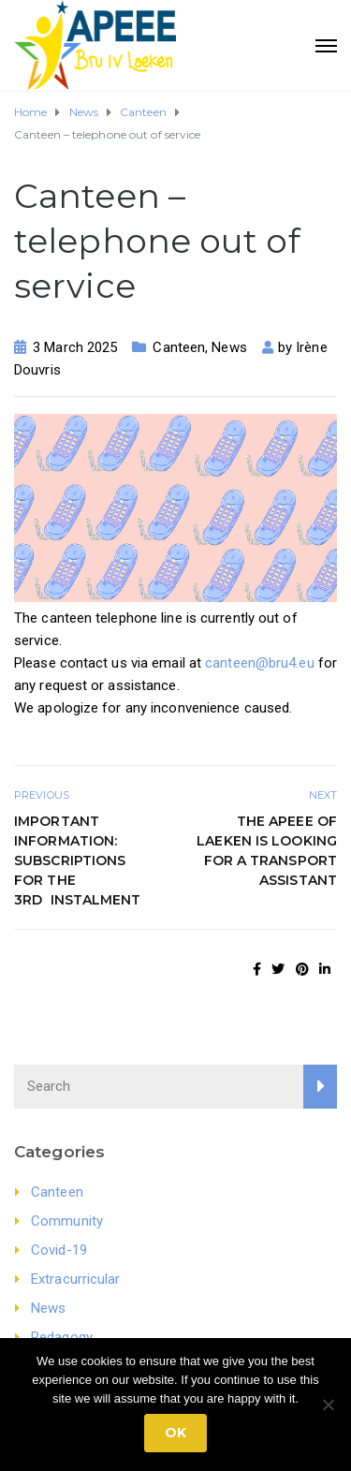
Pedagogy (62, 1337)
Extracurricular (76, 1279)
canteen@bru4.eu (259, 663)
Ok (175, 1432)
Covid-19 (59, 1250)
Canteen (179, 347)
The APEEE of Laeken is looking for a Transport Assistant (267, 851)
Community (67, 1221)
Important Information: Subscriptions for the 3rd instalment (77, 860)
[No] (327, 1404)
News (229, 347)
